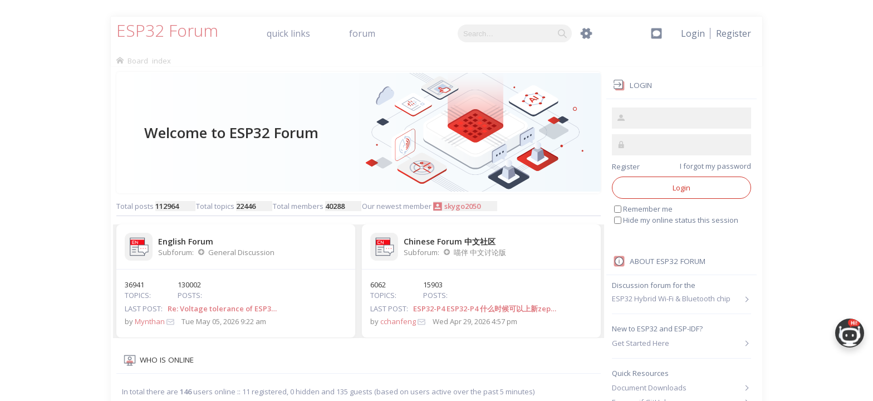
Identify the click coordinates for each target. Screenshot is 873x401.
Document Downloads (649, 388)
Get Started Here (640, 343)
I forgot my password (715, 166)
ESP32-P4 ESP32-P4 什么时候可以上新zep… (484, 309)
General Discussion (241, 252)
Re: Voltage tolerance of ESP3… (222, 309)
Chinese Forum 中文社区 (450, 241)
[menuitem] (733, 33)
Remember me (648, 209)
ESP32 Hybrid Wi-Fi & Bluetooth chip (671, 299)
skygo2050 (462, 206)
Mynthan (150, 321)
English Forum (185, 241)
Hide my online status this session (680, 220)
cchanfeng (398, 321)
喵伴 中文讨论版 (480, 252)
